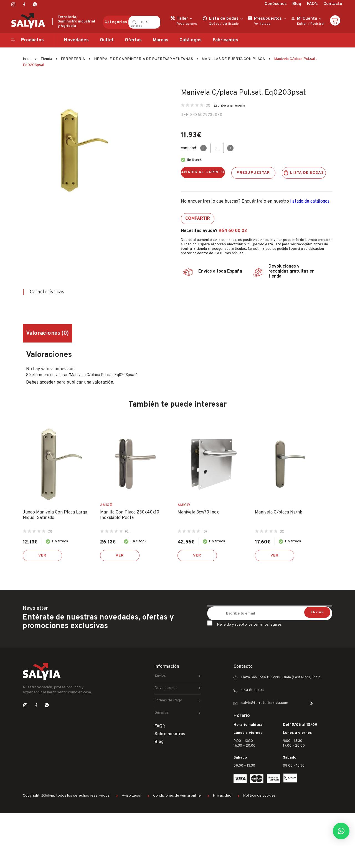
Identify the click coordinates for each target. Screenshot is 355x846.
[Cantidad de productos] (217, 148)
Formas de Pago (168, 700)
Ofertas (133, 40)
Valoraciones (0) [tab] (47, 333)
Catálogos (190, 40)
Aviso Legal (131, 795)
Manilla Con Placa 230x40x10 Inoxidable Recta (129, 515)
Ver (42, 555)
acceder (47, 382)
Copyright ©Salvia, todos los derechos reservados (66, 795)
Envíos (160, 675)
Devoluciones (166, 688)
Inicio (27, 59)
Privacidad (222, 795)
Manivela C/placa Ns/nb (278, 512)
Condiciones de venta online (177, 795)
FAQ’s (312, 4)
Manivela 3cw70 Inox (198, 512)
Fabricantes (225, 40)
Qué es (214, 24)
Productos (32, 40)
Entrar (302, 24)
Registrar (317, 24)
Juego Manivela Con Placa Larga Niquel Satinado (55, 515)
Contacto (332, 4)
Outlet (107, 40)
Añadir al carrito (203, 172)
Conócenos (275, 4)
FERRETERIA (73, 59)
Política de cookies (259, 795)
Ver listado (230, 24)
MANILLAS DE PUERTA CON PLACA (233, 59)
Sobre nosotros (169, 734)
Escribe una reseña (229, 106)
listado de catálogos (309, 201)
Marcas (160, 40)
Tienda (46, 59)
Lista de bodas (307, 172)
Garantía (161, 712)
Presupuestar (253, 172)
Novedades (76, 40)
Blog (296, 4)
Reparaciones (187, 24)
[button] (341, 831)
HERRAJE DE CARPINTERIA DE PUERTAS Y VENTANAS (143, 59)
